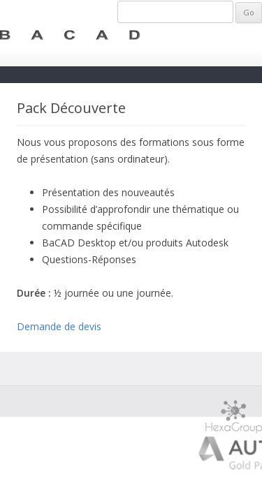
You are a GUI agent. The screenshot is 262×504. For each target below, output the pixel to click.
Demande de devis (59, 326)
